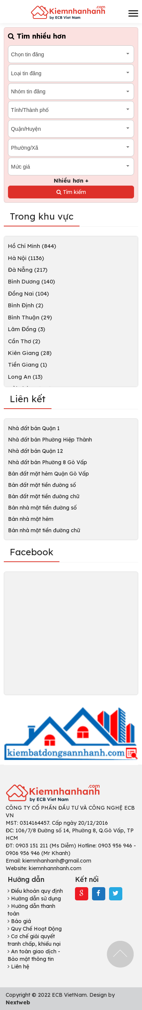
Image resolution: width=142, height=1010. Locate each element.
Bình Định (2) (25, 305)
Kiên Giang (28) (29, 352)
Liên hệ (18, 966)
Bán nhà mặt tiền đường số (42, 507)
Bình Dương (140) (31, 281)
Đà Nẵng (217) (27, 269)
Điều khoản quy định (35, 891)
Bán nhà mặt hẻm (30, 519)
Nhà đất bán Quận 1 (34, 428)
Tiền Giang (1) (27, 364)
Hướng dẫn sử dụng (34, 898)
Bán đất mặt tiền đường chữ (43, 496)
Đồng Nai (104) (28, 293)
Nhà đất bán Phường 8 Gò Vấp (47, 462)
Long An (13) (25, 376)
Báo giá (19, 921)
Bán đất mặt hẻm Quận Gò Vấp (48, 473)
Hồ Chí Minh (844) (32, 245)
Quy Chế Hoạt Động (35, 928)
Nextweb (18, 1002)
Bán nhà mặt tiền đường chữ (44, 530)
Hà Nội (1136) (26, 258)
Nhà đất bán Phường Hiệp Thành (50, 439)
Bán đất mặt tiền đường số (42, 485)
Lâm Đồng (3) (26, 329)
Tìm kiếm (71, 192)
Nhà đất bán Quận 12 (35, 451)
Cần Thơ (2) (24, 341)
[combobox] (71, 54)
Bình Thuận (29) (30, 317)
